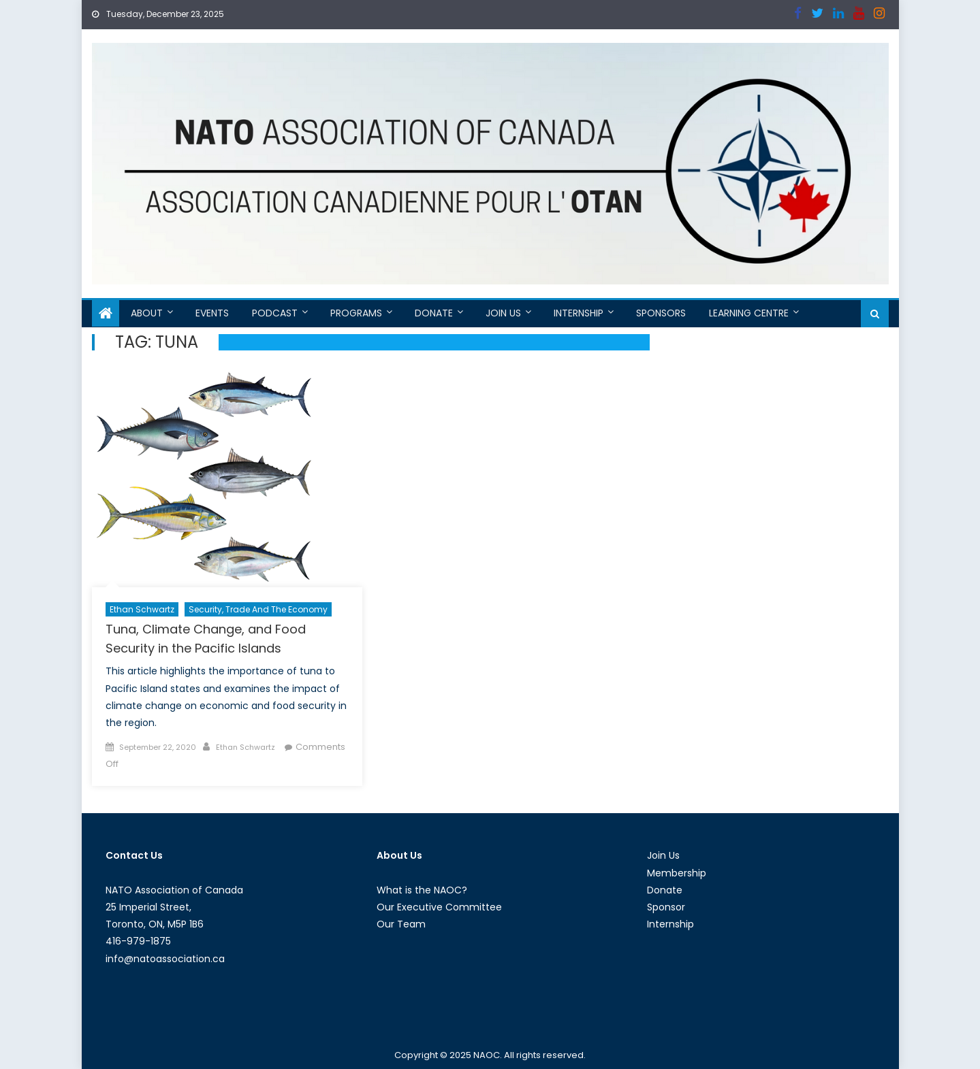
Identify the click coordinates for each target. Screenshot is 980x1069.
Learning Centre (749, 313)
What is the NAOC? (422, 890)
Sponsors (661, 313)
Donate (434, 313)
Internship (578, 313)
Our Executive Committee (439, 907)
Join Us (503, 313)
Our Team (401, 924)
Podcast (275, 313)
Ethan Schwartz (142, 609)
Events (212, 313)
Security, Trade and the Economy (258, 609)
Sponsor (666, 907)
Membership (676, 873)
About (147, 313)
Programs (356, 313)
